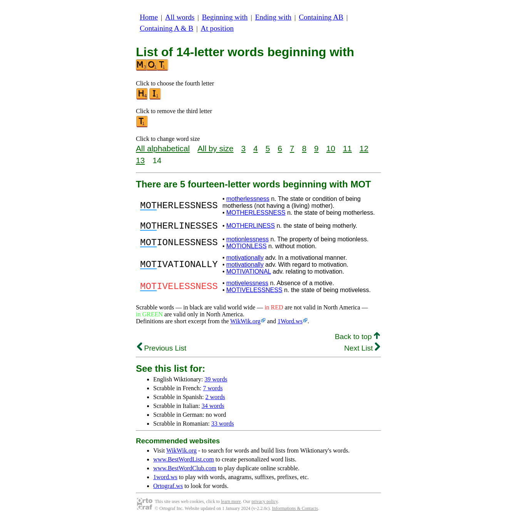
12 (364, 148)
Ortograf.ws (168, 488)
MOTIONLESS (246, 248)
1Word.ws (290, 323)
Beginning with (225, 17)
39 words (215, 381)
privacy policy (264, 503)
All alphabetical (163, 148)
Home (149, 17)
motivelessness (247, 285)
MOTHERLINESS (250, 227)
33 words (222, 426)
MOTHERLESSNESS (256, 212)
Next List (362, 350)
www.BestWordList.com (183, 461)
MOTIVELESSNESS (254, 292)
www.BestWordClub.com (184, 470)
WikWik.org (245, 323)
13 (140, 160)
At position (217, 28)
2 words (215, 399)
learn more (231, 503)
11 (347, 148)
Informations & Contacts (295, 510)
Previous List (161, 350)
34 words (213, 408)
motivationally (245, 260)
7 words (213, 390)
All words (179, 17)
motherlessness (247, 198)
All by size (215, 148)
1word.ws (165, 479)
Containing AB (321, 17)
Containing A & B (166, 28)
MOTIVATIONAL (248, 274)
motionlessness (247, 241)
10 (330, 148)
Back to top (357, 339)
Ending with (273, 17)
